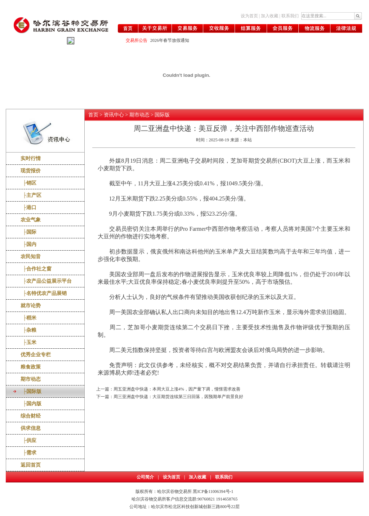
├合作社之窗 (36, 269)
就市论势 (31, 305)
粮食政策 (31, 367)
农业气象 (31, 219)
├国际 (29, 232)
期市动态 (31, 379)
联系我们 (290, 15)
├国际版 (31, 391)
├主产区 (31, 195)
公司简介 (145, 477)
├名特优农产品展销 (44, 293)
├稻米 (29, 318)
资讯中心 (114, 115)
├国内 (29, 244)
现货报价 (31, 170)
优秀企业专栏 (36, 354)
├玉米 (29, 342)
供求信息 (31, 428)
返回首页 (31, 465)
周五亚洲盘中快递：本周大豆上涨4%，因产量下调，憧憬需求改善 (177, 389)
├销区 (29, 183)
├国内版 (31, 403)
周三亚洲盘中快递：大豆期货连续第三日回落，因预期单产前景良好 (178, 396)
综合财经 (31, 416)
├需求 (29, 452)
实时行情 (31, 158)
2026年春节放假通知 (169, 40)
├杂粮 (29, 330)
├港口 (29, 207)
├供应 (29, 440)
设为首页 (249, 15)
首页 (93, 115)
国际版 (162, 115)
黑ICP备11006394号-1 (213, 491)
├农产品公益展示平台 (46, 281)
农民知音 (31, 256)
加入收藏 (269, 15)
